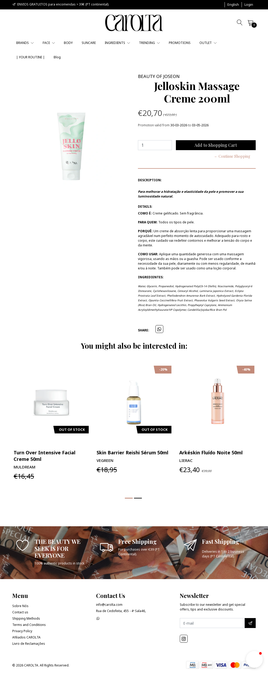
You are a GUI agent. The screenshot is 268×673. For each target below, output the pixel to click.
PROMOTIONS (180, 43)
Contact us (20, 612)
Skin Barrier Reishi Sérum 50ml (132, 452)
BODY (68, 43)
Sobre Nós (20, 606)
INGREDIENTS (117, 43)
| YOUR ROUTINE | (30, 57)
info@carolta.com (109, 604)
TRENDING (149, 43)
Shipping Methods (26, 618)
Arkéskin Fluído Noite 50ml (211, 452)
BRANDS (25, 43)
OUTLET (208, 43)
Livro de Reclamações (28, 643)
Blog (57, 57)
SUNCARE (89, 43)
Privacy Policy (22, 631)
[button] (233, 4)
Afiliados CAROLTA (26, 637)
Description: (150, 180)
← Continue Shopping (232, 156)
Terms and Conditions (29, 625)
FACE (49, 43)
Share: (143, 330)
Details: (145, 206)
